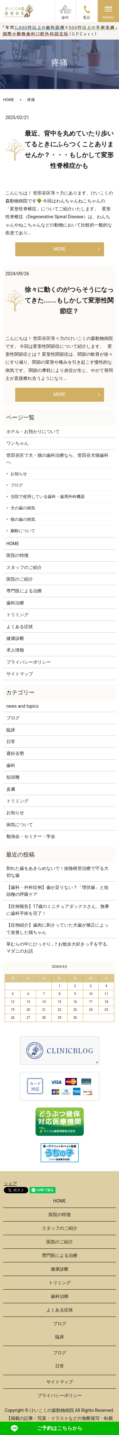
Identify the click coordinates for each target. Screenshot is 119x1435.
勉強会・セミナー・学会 (30, 836)
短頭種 (13, 777)
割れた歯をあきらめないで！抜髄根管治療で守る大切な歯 (57, 872)
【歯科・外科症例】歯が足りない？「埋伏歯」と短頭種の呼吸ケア (57, 891)
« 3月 (11, 966)
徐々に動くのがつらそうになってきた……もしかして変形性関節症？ (69, 300)
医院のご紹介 (19, 579)
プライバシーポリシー (28, 662)
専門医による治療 (24, 590)
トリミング (17, 614)
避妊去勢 (15, 753)
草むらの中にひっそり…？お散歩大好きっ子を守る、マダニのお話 (58, 947)
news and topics (22, 706)
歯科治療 (15, 602)
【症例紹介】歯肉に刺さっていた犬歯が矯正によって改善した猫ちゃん (57, 928)
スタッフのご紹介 (24, 567)
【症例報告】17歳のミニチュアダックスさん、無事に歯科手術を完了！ (57, 910)
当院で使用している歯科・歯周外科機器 (47, 496)
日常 (10, 741)
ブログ (16, 485)
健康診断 (15, 638)
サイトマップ (19, 673)
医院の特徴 (17, 555)
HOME (8, 100)
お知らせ (18, 473)
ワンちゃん (17, 443)
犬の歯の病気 (22, 508)
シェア (10, 1183)
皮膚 (10, 789)
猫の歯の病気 (22, 519)
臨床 (10, 729)
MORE (59, 249)
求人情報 (15, 650)
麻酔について (22, 530)
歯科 (10, 765)
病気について (19, 824)
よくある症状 (19, 626)
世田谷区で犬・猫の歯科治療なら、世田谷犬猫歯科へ (57, 459)
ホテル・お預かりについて (33, 431)
